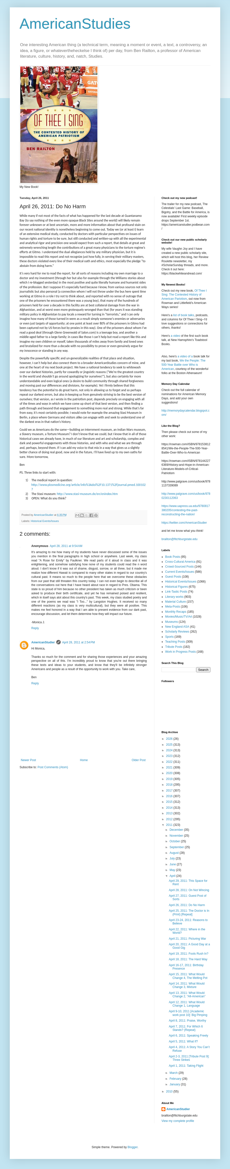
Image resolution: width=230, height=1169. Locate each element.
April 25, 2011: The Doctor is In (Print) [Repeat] (189, 912)
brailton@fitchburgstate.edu (179, 539)
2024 (169, 750)
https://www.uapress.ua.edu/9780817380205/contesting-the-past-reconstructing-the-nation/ (185, 510)
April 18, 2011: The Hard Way (188, 959)
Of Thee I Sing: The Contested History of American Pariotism (184, 295)
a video (175, 336)
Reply (35, 628)
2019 (169, 779)
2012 (169, 819)
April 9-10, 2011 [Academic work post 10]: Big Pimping (188, 1013)
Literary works (174, 596)
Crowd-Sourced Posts (179, 566)
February (176, 1078)
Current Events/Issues (179, 571)
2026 (169, 738)
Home (84, 760)
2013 (169, 813)
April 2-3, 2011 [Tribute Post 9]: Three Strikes (189, 1058)
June (173, 864)
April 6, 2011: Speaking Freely (188, 1035)
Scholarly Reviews (177, 631)
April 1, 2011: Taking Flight (186, 1065)
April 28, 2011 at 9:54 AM (66, 546)
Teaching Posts (175, 641)
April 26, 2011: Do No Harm (187, 905)
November (177, 835)
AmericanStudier (43, 642)
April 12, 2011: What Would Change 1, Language (187, 1003)
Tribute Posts (173, 647)
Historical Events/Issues (45, 521)
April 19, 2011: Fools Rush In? (188, 953)
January (175, 1084)
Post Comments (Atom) (52, 767)
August (175, 853)
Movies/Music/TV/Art (178, 616)
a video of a (185, 356)
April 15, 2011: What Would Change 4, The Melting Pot (188, 976)
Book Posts (172, 557)
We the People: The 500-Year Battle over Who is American (183, 365)
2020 (169, 773)
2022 (169, 762)
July (173, 858)
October (175, 841)
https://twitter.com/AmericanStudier (184, 522)
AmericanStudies (75, 23)
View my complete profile (177, 1121)
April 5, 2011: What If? (183, 1041)
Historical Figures (176, 586)
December (177, 829)
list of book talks (183, 315)
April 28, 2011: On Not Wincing (189, 890)
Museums (171, 621)
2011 (169, 825)
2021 (169, 767)
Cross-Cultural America (180, 561)
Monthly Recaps (175, 611)
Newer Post (28, 760)
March (174, 1073)
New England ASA (177, 626)
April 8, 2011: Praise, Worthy (187, 1020)
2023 (169, 756)
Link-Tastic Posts (176, 591)
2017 (169, 790)
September (177, 847)
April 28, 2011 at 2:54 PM (78, 642)
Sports (169, 636)
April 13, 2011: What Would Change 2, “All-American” (187, 994)
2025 (169, 744)
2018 (169, 784)
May (173, 870)
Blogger (132, 1147)
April (173, 876)
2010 (169, 1091)
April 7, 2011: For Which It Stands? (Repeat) (186, 1028)
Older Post (139, 760)
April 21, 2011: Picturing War (187, 938)
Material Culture (175, 601)
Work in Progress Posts (180, 651)
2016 (169, 796)
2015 (169, 802)
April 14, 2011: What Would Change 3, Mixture (187, 985)
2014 (169, 807)
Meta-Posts (172, 606)
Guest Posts (173, 576)
